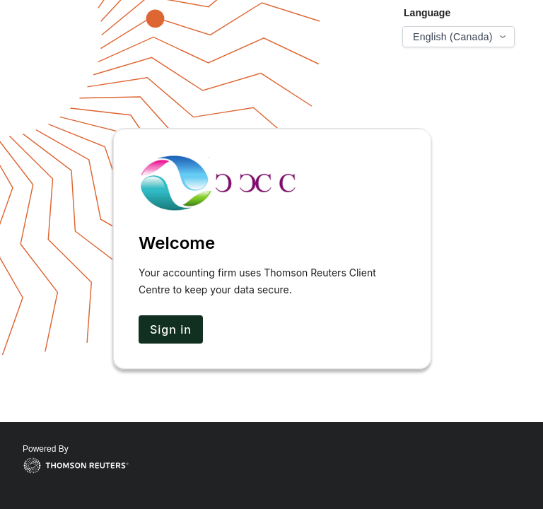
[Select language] (458, 36)
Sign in (171, 329)
